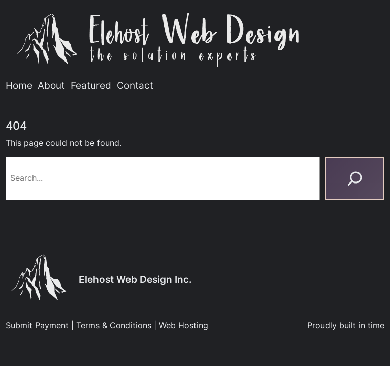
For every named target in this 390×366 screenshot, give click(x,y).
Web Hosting (183, 325)
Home (19, 85)
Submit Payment (37, 325)
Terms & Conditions (113, 325)
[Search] (355, 178)
